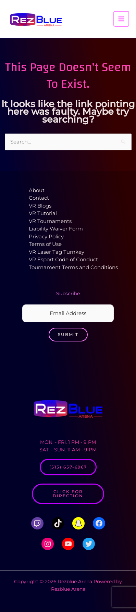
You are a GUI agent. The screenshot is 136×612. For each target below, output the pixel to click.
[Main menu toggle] (121, 19)
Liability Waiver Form (56, 228)
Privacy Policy (46, 236)
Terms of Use (45, 244)
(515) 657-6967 (68, 467)
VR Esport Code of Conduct (63, 259)
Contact (39, 198)
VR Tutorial (43, 213)
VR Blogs (40, 205)
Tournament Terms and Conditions (73, 267)
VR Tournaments (50, 221)
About (37, 190)
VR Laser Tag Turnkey (56, 252)
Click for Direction (68, 493)
